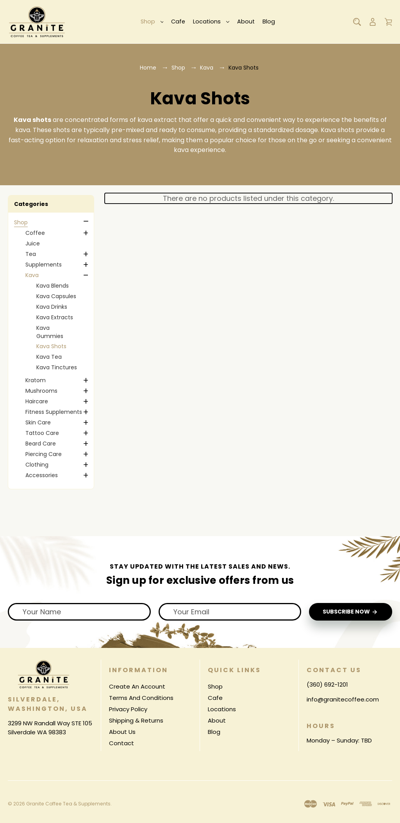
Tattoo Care (42, 433)
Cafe (178, 21)
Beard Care (40, 443)
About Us (122, 732)
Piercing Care (43, 454)
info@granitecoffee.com (343, 699)
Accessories (41, 475)
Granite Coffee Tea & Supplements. (67, 804)
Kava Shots (51, 346)
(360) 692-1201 (327, 684)
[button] (51, 204)
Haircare (36, 401)
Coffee (35, 233)
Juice (32, 243)
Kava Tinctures (56, 367)
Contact (121, 743)
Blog (268, 21)
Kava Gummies (49, 332)
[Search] (357, 22)
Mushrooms (41, 391)
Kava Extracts (54, 317)
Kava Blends (52, 286)
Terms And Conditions (141, 698)
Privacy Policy (128, 709)
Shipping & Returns (136, 720)
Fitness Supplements (53, 412)
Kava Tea (49, 357)
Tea (30, 254)
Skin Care (38, 422)
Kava (32, 275)
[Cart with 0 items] (388, 22)
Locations (211, 21)
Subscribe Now (350, 612)
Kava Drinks (51, 307)
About (246, 21)
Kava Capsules (56, 296)
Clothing (36, 465)
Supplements (43, 264)
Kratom (35, 380)
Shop (152, 21)
